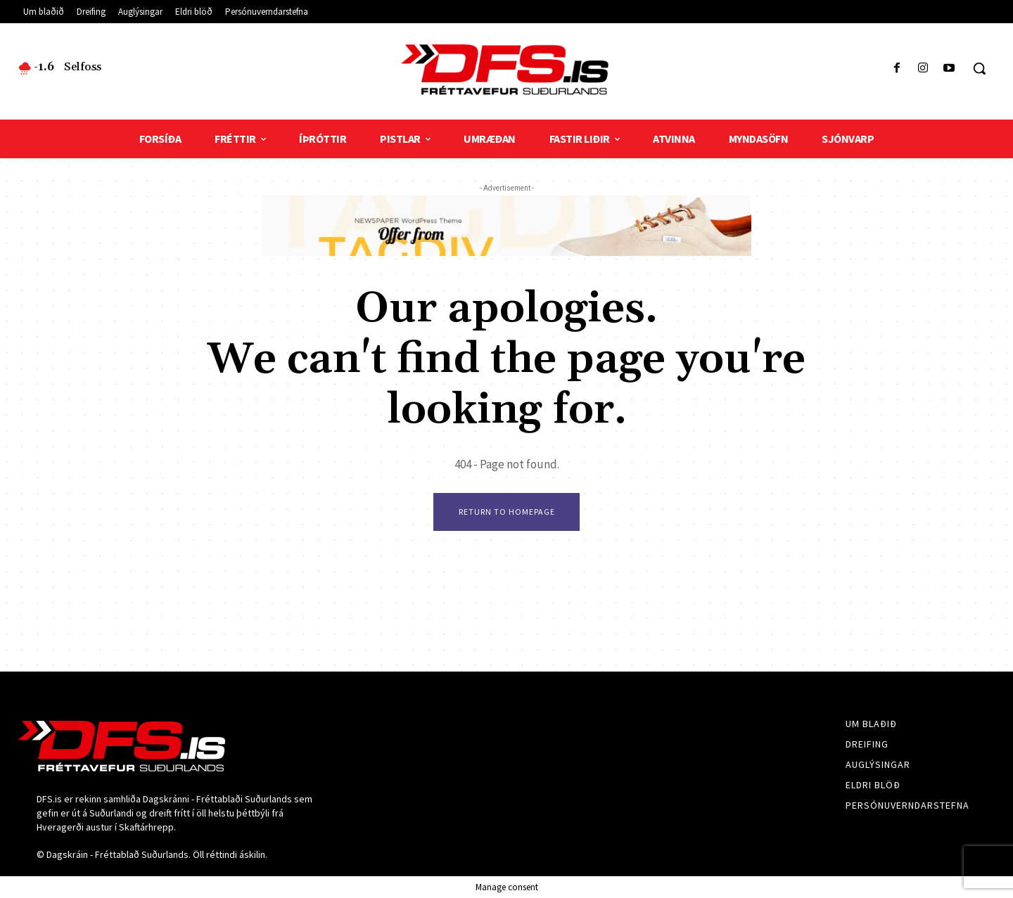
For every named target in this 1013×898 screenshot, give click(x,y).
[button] (979, 68)
